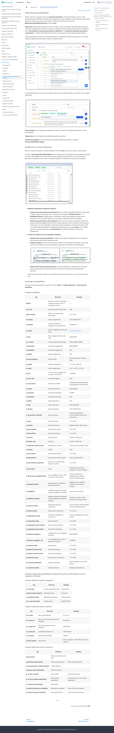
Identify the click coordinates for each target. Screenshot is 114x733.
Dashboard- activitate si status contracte (11, 22)
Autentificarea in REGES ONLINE (11, 14)
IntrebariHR (20, 2)
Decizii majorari (6, 48)
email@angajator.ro (75, 331)
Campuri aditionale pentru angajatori (101, 21)
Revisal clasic (5, 62)
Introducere (6, 65)
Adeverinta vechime (8, 37)
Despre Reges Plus (7, 6)
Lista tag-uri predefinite (99, 10)
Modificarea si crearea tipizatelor (102, 8)
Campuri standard (98, 12)
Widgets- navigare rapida (9, 57)
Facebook (87, 2)
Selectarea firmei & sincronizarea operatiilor (11, 17)
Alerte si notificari (8, 87)
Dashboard (6, 74)
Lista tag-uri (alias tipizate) (9, 59)
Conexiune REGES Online (10, 115)
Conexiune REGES (8, 101)
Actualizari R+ (6, 54)
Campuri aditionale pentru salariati (101, 25)
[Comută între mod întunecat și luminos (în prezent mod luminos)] (93, 2)
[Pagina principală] (26, 7)
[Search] (105, 2)
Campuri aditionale (7, 31)
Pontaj (3, 42)
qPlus (29, 2)
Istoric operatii (7, 81)
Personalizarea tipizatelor (9, 28)
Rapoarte (4, 40)
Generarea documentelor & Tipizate (11, 77)
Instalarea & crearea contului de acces (11, 10)
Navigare (5, 68)
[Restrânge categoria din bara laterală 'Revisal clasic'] (21, 62)
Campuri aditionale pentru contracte (101, 29)
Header (5, 71)
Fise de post (5, 45)
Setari (3, 51)
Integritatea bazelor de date (11, 106)
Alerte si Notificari (7, 34)
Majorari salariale (8, 104)
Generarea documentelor (9, 25)
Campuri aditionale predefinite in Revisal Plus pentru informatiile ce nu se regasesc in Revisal (103, 16)
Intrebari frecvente (8, 112)
